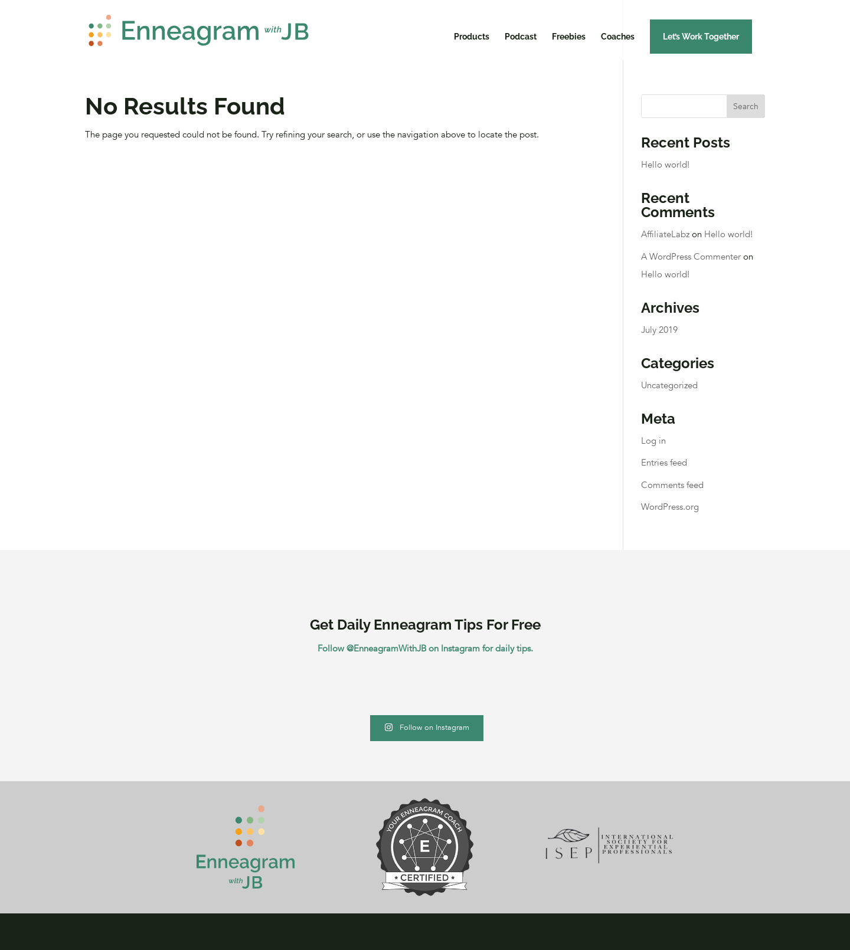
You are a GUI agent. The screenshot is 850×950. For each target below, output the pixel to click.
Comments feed (672, 485)
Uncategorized (669, 385)
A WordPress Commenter (691, 257)
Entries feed (664, 463)
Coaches (618, 36)
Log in (653, 441)
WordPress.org (670, 507)
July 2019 (659, 330)
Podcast (521, 36)
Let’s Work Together (701, 36)
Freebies (569, 36)
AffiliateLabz (665, 234)
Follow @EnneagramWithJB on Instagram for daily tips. (425, 648)
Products (471, 36)
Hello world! (665, 165)
